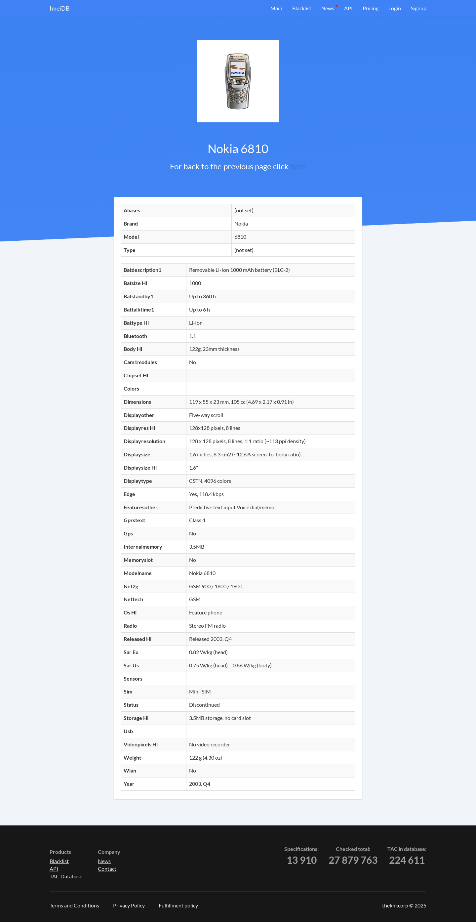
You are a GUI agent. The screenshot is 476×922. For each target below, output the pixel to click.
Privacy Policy (129, 905)
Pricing (370, 8)
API (348, 8)
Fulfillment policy (178, 905)
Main (276, 8)
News (327, 8)
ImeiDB (60, 8)
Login (394, 8)
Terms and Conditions (74, 905)
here (298, 166)
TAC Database (66, 876)
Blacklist (301, 8)
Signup (418, 8)
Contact (107, 868)
